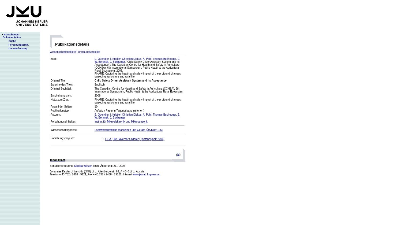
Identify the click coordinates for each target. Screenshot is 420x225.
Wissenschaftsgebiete (63, 51)
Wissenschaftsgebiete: (64, 129)
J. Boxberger (117, 61)
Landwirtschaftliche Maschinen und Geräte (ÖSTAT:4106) (129, 129)
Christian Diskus (131, 58)
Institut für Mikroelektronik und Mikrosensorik (121, 121)
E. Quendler (102, 58)
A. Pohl (147, 58)
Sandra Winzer (83, 165)
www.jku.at (139, 174)
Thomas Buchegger (164, 58)
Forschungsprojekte (88, 51)
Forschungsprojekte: (63, 138)
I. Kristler (115, 58)
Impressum (153, 174)
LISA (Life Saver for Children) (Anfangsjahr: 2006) (134, 139)
